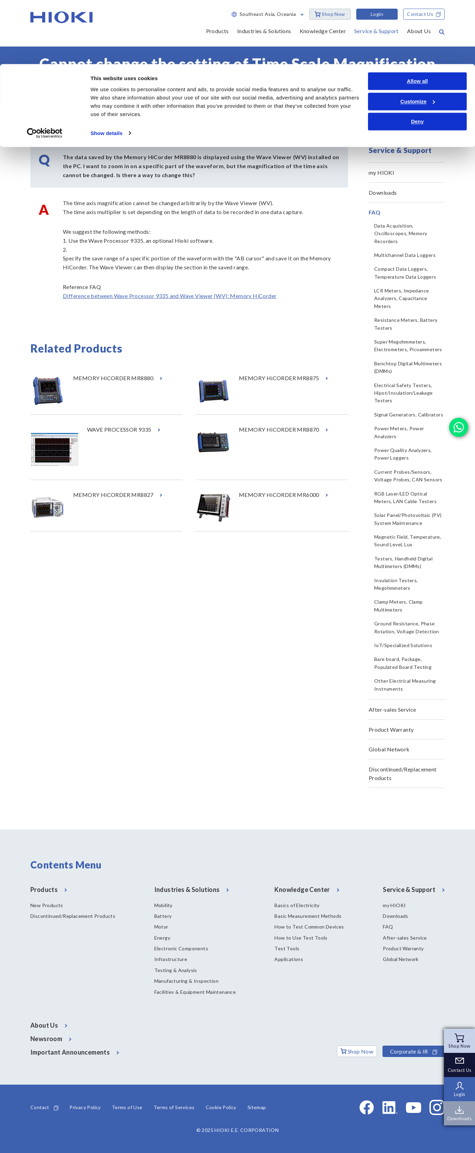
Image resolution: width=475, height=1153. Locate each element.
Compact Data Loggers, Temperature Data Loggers (405, 272)
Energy (162, 938)
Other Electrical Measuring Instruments (405, 684)
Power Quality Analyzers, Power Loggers (403, 454)
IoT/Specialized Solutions (403, 645)
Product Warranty (391, 729)
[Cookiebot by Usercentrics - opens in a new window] (44, 69)
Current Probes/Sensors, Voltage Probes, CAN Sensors (408, 475)
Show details (106, 69)
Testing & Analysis (175, 970)
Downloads (383, 192)
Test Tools (286, 948)
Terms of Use (127, 1107)
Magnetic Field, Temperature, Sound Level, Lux (407, 540)
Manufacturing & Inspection (186, 981)
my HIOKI (381, 172)
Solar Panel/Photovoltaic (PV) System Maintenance (408, 519)
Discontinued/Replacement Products (403, 773)
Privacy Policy (85, 1107)
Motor (161, 927)
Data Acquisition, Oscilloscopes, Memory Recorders (400, 233)
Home (36, 114)
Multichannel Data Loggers (405, 255)
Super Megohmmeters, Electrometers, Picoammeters (408, 345)
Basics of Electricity (296, 905)
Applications (288, 959)
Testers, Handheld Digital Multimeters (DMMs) (403, 562)
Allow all (417, 17)
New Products (46, 905)
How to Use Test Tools (300, 938)
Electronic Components (181, 948)
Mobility (163, 905)
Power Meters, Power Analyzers (399, 432)
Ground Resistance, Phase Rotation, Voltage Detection (406, 627)
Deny (417, 57)
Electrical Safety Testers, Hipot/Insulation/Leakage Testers (403, 393)
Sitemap (257, 1107)
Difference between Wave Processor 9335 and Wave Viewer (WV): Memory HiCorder (170, 295)
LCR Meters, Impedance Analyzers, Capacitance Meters (401, 298)
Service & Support (69, 114)
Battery (163, 916)
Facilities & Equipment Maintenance (195, 992)
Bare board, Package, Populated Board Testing (403, 663)
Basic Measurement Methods (307, 916)
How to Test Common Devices (309, 927)
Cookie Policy (221, 1107)
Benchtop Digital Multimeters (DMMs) (408, 367)
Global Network (389, 749)
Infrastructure (170, 959)
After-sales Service (392, 709)
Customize (417, 37)
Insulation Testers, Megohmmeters (396, 584)
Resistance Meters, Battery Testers (405, 323)
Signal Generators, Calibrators (408, 414)
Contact (44, 1107)
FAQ (99, 114)
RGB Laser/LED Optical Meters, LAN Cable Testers (405, 497)
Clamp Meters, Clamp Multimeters (398, 605)
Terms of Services (174, 1107)
